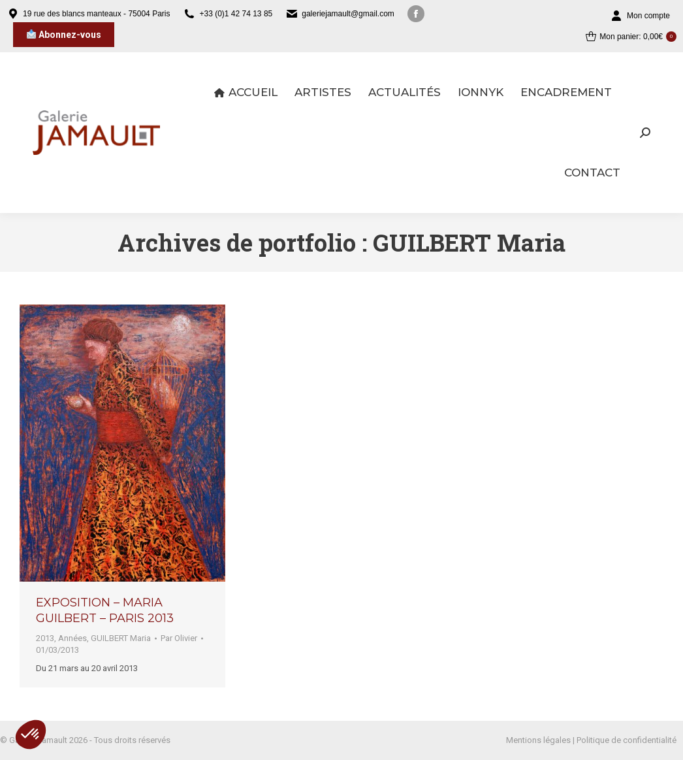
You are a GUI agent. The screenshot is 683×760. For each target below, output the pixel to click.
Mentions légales (538, 740)
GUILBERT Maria (121, 638)
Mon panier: (631, 36)
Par (179, 638)
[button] (30, 734)
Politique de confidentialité (626, 740)
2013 (45, 638)
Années (72, 638)
